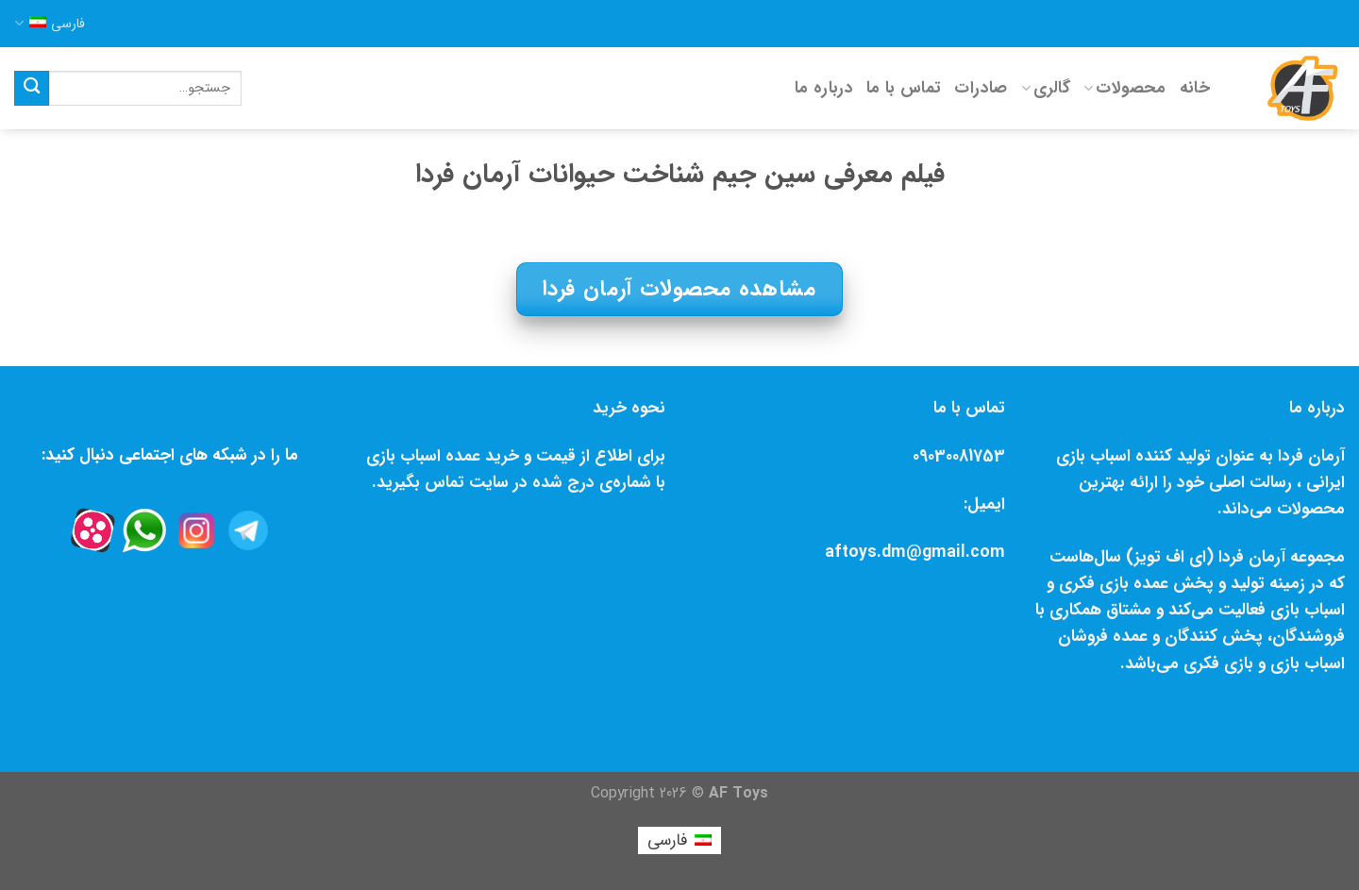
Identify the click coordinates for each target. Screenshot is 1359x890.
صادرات (980, 88)
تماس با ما (904, 88)
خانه (1195, 88)
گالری (1045, 88)
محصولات (1124, 88)
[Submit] (31, 88)
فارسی (49, 23)
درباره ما (824, 88)
